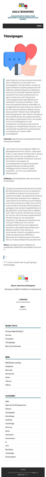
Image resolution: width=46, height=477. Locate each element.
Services (8, 335)
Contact (23, 469)
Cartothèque (9, 416)
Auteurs (8, 409)
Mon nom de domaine (13, 346)
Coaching (8, 420)
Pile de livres (9, 374)
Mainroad (21, 475)
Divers (7, 431)
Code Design (9, 424)
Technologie (9, 453)
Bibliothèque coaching (13, 363)
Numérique (9, 449)
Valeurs (8, 385)
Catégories (9, 366)
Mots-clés (8, 370)
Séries (7, 377)
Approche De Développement (15, 405)
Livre (7, 446)
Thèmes (8, 381)
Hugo (33, 472)
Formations (9, 339)
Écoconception (10, 457)
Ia (6, 442)
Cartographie (10, 412)
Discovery (8, 427)
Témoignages (10, 342)
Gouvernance (10, 438)
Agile (7, 401)
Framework (9, 435)
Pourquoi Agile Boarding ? (14, 331)
